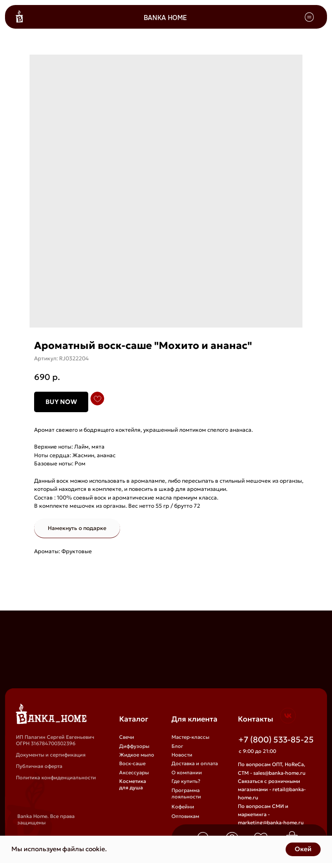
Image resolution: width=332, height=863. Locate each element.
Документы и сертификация (51, 755)
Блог (177, 746)
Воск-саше (132, 763)
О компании (186, 772)
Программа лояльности (186, 793)
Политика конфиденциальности (56, 777)
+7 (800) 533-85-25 (276, 739)
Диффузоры (134, 746)
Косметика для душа (132, 784)
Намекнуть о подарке (77, 528)
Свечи (126, 737)
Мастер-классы (190, 737)
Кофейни (182, 806)
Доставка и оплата (194, 763)
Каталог (133, 718)
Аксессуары (134, 772)
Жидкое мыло (136, 755)
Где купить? (185, 781)
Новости (181, 755)
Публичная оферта (39, 766)
